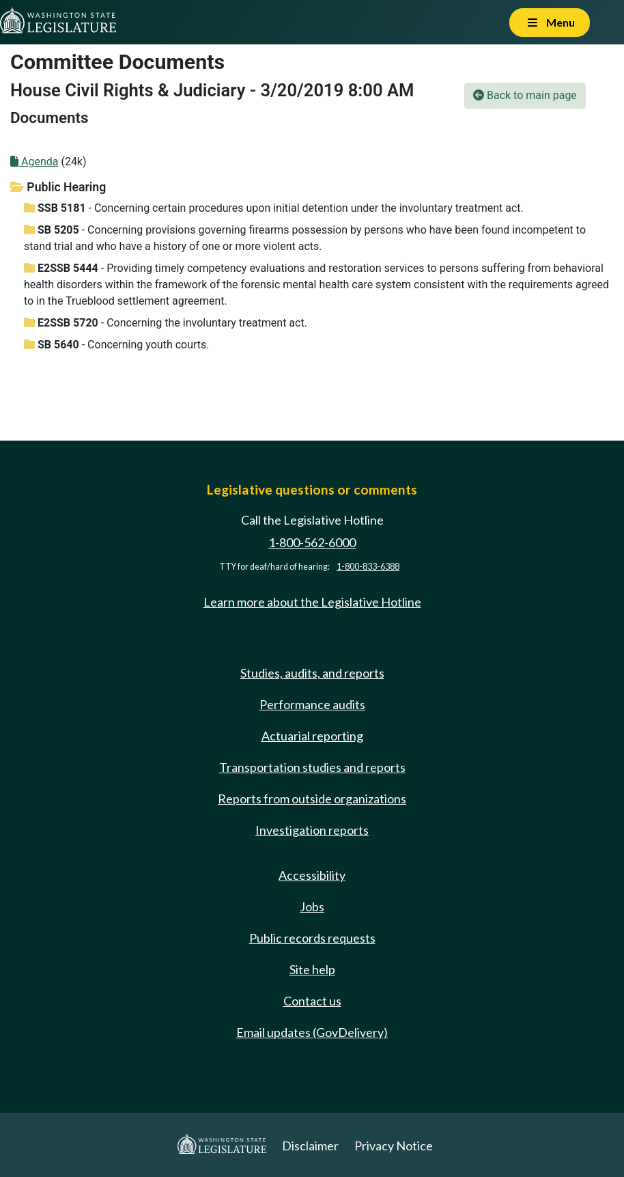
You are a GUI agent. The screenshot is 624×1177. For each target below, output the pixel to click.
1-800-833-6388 (368, 567)
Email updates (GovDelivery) (312, 1032)
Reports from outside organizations (312, 798)
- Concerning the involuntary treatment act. (165, 322)
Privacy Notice (393, 1145)
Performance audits (312, 704)
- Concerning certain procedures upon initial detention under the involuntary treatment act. (274, 208)
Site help (312, 969)
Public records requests (312, 937)
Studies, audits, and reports (312, 672)
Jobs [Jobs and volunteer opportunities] (312, 906)
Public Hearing (58, 187)
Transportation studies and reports (312, 767)
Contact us (312, 1000)
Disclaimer (310, 1145)
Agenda (34, 161)
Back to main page (525, 95)
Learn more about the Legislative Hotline (312, 601)
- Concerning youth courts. (117, 344)
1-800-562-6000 (312, 542)
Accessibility (312, 875)
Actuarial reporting (312, 735)
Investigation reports (312, 829)
